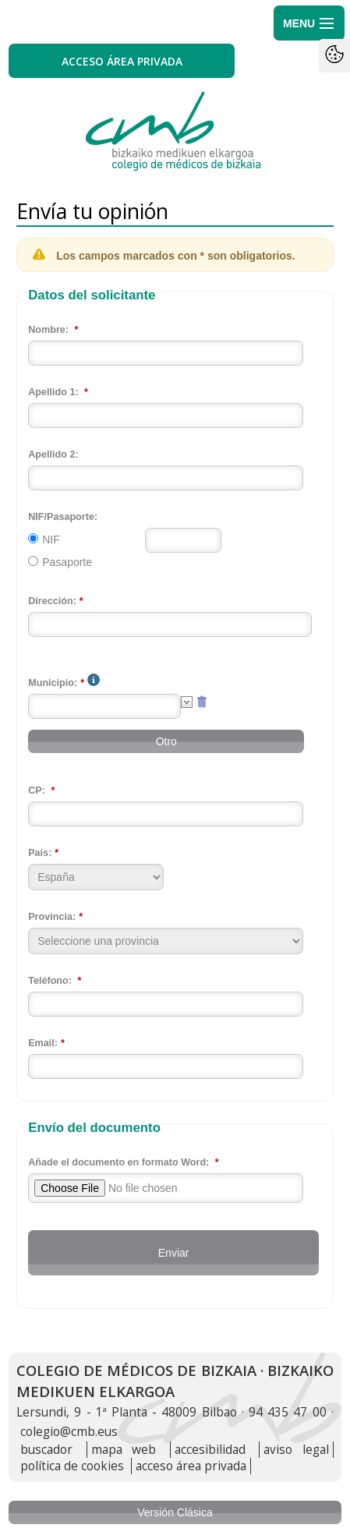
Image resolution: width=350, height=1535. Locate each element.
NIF (51, 539)
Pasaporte (67, 562)
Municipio (51, 682)
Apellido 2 (51, 454)
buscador (46, 1449)
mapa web (124, 1449)
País (38, 852)
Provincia (50, 916)
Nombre (46, 329)
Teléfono (48, 980)
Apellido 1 (51, 392)
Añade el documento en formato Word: (118, 1162)
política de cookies (72, 1466)
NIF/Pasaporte (61, 516)
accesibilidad (210, 1449)
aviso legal (296, 1449)
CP (35, 790)
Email (41, 1043)
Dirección (50, 601)
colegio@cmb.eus (69, 1432)
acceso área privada (191, 1466)
